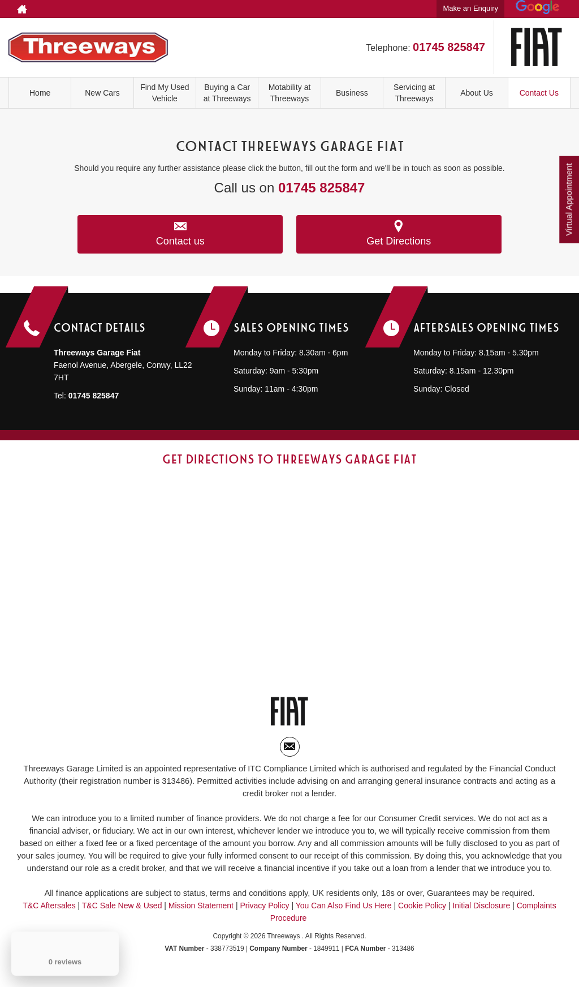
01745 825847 (449, 47)
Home (39, 92)
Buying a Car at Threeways (227, 93)
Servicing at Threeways (414, 93)
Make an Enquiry (470, 8)
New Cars (102, 92)
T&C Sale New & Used (122, 917)
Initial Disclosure (482, 917)
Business (352, 92)
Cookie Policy (422, 917)
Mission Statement (201, 917)
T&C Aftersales (49, 917)
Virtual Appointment (568, 203)
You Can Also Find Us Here (344, 917)
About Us (476, 92)
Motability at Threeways (290, 93)
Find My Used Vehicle (164, 93)
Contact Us (539, 92)
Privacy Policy (264, 917)
